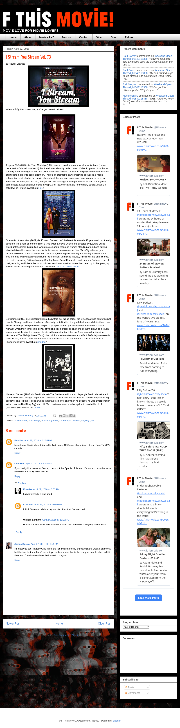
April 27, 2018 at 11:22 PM (55, 519)
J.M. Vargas (129, 84)
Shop (114, 37)
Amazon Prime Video (67, 266)
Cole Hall (19, 463)
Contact (84, 37)
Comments (132, 692)
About (28, 37)
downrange (34, 420)
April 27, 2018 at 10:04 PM (48, 504)
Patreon (129, 37)
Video (99, 37)
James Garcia (22, 544)
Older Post (104, 623)
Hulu (41, 188)
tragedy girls (87, 420)
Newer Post (13, 623)
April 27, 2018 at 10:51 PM (44, 544)
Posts (129, 687)
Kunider (18, 440)
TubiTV (36, 407)
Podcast (66, 37)
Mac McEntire (130, 95)
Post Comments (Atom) (65, 635)
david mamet (20, 420)
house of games (50, 420)
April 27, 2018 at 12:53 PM (38, 440)
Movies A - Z (46, 37)
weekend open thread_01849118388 (147, 57)
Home (13, 37)
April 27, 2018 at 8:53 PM (46, 489)
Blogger (116, 720)
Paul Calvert (129, 56)
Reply (17, 453)
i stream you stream (70, 420)
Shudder (41, 342)
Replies (22, 483)
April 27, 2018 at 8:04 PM (39, 463)
